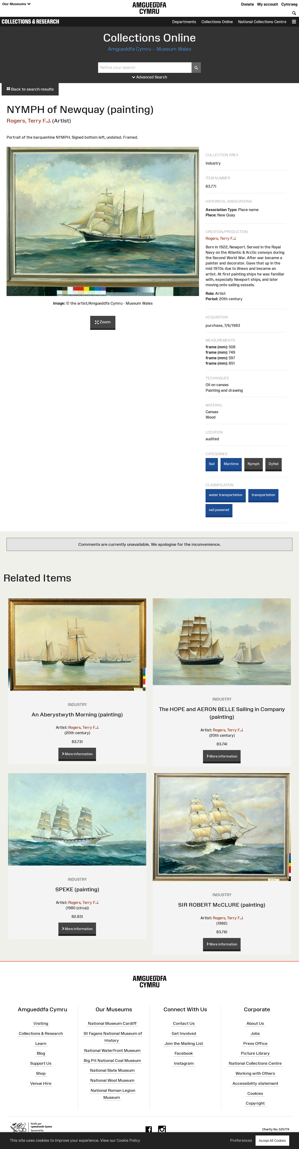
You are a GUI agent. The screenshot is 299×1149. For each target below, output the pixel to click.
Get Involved (184, 1033)
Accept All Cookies (272, 1140)
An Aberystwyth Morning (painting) (77, 714)
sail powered (219, 510)
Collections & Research (30, 21)
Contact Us (184, 1023)
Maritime (231, 464)
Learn (40, 1043)
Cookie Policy (128, 1140)
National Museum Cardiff (112, 1023)
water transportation (225, 495)
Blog (41, 1053)
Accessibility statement (255, 1083)
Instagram (184, 1063)
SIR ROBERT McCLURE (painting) (221, 905)
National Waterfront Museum (112, 1050)
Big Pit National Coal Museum (112, 1060)
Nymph (254, 464)
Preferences (241, 1140)
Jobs (255, 1033)
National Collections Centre (262, 22)
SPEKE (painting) (77, 889)
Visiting (40, 1023)
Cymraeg (289, 4)
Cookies (255, 1093)
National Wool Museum (112, 1080)
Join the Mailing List (183, 1043)
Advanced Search (149, 77)
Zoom (102, 322)
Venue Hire (40, 1083)
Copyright (255, 1103)
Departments (184, 22)
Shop (41, 1073)
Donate (247, 4)
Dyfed (273, 464)
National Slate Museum (112, 1070)
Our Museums (16, 4)
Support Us (40, 1063)
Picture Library (255, 1053)
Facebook (183, 1053)
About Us (255, 1023)
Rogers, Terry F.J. (29, 120)
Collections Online (217, 22)
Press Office (255, 1043)
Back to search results (30, 89)
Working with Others (255, 1073)
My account (267, 4)
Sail (212, 464)
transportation (263, 495)
